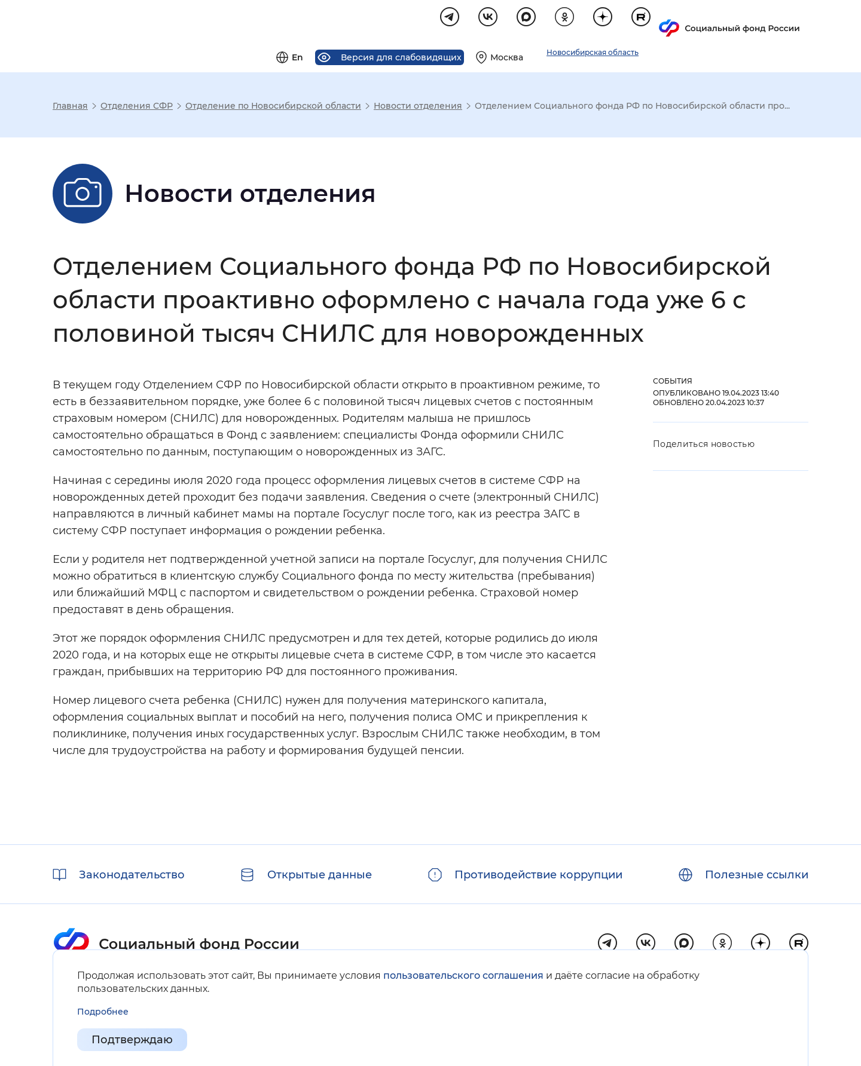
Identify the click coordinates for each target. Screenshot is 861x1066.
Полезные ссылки (756, 874)
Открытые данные (319, 874)
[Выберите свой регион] (645, 21)
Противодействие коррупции (538, 874)
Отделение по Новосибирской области (273, 107)
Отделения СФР (136, 107)
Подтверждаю (132, 1039)
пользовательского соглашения (463, 975)
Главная (70, 107)
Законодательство (132, 874)
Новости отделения (418, 107)
